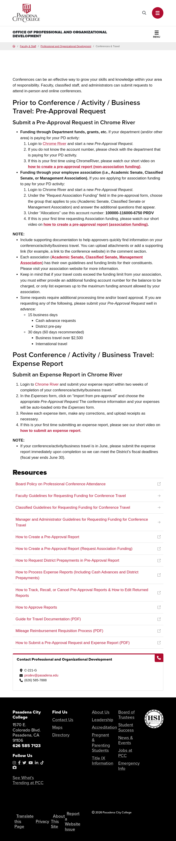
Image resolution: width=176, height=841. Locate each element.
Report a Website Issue (72, 821)
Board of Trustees (126, 714)
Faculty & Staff (28, 46)
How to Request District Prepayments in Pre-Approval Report (67, 560)
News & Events (125, 740)
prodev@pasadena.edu (41, 675)
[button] (157, 13)
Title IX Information (102, 760)
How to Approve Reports (36, 607)
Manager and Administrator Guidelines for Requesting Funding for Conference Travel (82, 522)
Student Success (126, 727)
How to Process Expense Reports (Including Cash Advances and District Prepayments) (77, 575)
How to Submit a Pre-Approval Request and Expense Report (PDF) (73, 643)
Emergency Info (129, 766)
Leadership (102, 720)
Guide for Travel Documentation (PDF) (48, 619)
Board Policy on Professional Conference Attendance (61, 484)
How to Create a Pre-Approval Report (47, 537)
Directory (60, 735)
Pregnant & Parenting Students (101, 743)
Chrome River (54, 144)
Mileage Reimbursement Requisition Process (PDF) (59, 631)
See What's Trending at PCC (28, 780)
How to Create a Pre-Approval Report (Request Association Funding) (74, 548)
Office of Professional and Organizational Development (60, 34)
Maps (57, 727)
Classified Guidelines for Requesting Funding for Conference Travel (73, 507)
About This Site (58, 821)
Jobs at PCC (125, 753)
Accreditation (104, 727)
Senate (67, 257)
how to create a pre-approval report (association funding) (96, 224)
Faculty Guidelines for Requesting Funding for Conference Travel (71, 496)
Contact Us (62, 720)
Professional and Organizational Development (66, 46)
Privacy (42, 821)
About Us (101, 712)
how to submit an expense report (50, 430)
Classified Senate (101, 257)
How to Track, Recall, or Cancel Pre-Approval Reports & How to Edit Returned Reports (82, 593)
